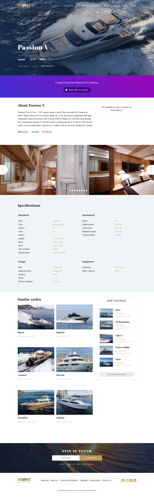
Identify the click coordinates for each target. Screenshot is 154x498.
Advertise (45, 480)
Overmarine (119, 328)
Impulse (60, 332)
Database (55, 6)
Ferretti (20, 379)
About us (54, 480)
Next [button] (150, 170)
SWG (118, 310)
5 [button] (77, 190)
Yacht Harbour (24, 6)
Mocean (60, 375)
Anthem (60, 417)
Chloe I (119, 335)
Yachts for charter (91, 6)
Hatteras (59, 422)
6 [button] (79, 190)
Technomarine (123, 322)
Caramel (22, 375)
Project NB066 (122, 347)
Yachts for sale (70, 6)
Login (133, 6)
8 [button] (84, 190)
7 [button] (82, 190)
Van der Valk (21, 422)
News (106, 6)
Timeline (117, 6)
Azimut (118, 316)
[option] (44, 170)
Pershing (21, 336)
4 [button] (74, 190)
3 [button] (72, 190)
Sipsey (21, 332)
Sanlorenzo (119, 341)
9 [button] (86, 190)
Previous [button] (4, 170)
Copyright (84, 480)
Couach (21, 59)
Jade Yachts (59, 379)
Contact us (106, 480)
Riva (57, 336)
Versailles (23, 417)
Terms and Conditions (69, 480)
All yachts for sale (117, 374)
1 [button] (67, 190)
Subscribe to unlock (78, 89)
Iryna (118, 359)
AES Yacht (119, 353)
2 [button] (70, 190)
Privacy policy (95, 480)
